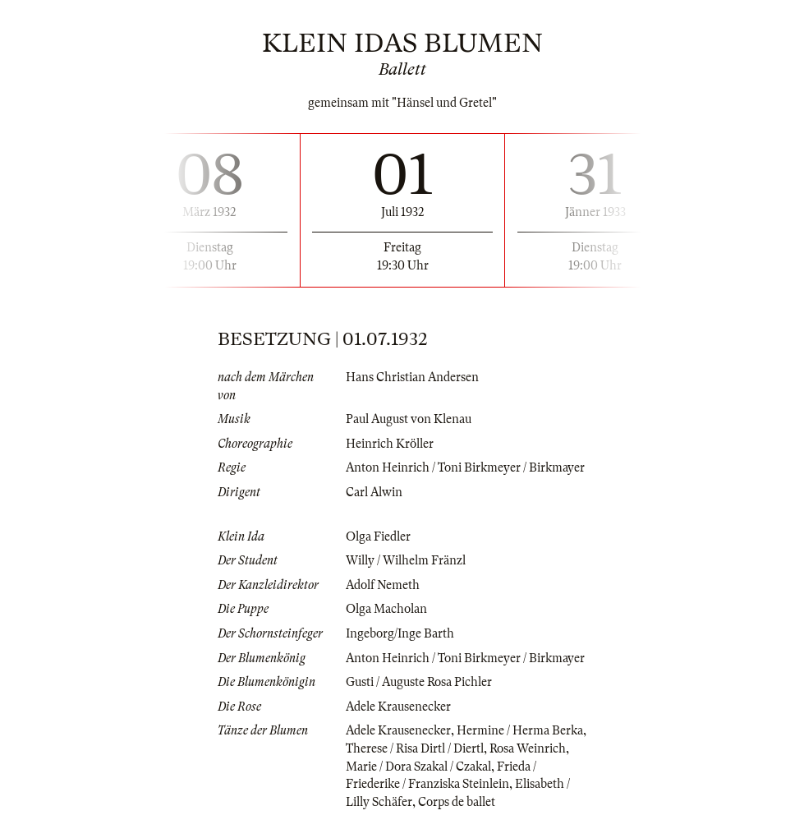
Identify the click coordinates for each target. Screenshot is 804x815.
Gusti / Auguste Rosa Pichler (419, 681)
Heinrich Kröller (390, 443)
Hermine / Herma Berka (520, 730)
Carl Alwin (374, 492)
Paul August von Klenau (408, 419)
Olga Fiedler (378, 536)
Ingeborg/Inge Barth (400, 633)
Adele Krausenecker (398, 706)
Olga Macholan (386, 608)
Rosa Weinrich (527, 748)
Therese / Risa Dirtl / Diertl (415, 748)
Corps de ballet (456, 801)
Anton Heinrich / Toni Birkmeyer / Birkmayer (465, 467)
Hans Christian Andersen (412, 377)
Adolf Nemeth (383, 585)
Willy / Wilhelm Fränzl (406, 560)
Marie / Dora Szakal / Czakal (418, 766)
